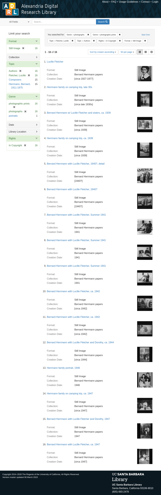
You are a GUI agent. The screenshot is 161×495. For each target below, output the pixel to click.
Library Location (17, 131)
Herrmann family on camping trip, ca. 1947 (70, 393)
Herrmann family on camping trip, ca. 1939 (70, 138)
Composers (15, 79)
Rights (12, 138)
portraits (13, 116)
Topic (12, 64)
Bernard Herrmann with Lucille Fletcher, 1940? (72, 189)
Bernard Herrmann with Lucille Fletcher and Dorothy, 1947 (78, 419)
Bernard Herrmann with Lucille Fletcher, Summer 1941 (76, 214)
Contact (145, 1)
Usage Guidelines (128, 1)
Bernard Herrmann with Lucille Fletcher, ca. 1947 (73, 444)
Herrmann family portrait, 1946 (63, 368)
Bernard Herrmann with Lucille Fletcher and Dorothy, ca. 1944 (80, 342)
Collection (14, 57)
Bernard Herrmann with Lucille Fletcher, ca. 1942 (73, 291)
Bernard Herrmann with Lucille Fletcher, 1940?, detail (76, 163)
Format (13, 41)
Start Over (146, 35)
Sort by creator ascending (103, 52)
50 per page (127, 52)
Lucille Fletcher (55, 61)
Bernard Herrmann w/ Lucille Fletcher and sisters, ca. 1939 (79, 112)
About (105, 1)
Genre (12, 96)
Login (155, 1)
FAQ (113, 1)
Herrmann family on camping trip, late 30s (69, 87)
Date (11, 125)
